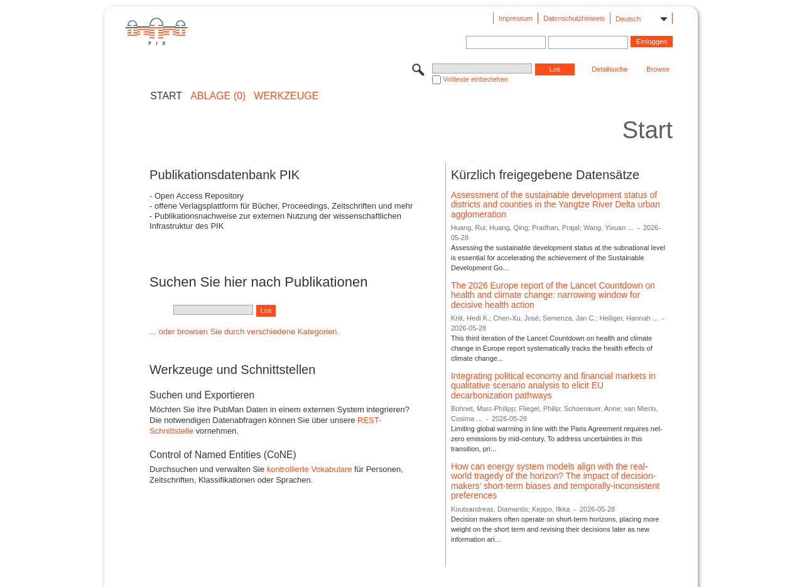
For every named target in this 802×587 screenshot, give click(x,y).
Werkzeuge (286, 96)
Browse (657, 69)
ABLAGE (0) (218, 96)
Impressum (516, 18)
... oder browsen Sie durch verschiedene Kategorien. (244, 331)
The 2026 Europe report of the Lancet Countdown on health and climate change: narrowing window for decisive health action (553, 295)
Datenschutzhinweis (574, 18)
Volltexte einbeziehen (475, 79)
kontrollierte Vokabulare (309, 469)
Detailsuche (609, 69)
